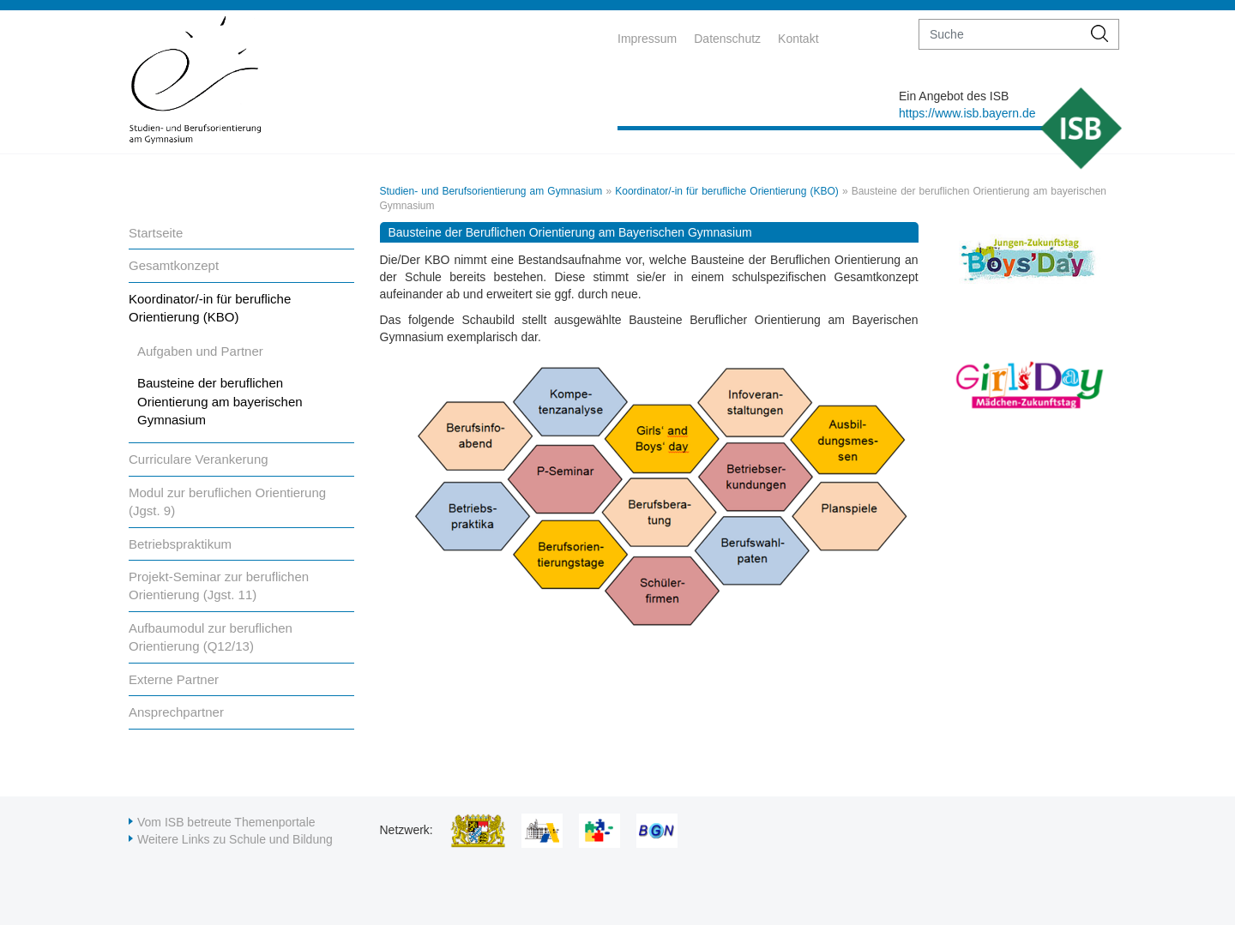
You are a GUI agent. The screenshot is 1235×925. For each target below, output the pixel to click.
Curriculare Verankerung (198, 459)
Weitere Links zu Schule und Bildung (235, 839)
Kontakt (798, 38)
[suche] (1000, 34)
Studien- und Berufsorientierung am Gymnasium (491, 191)
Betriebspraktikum (180, 544)
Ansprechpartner (176, 712)
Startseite (156, 232)
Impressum (647, 38)
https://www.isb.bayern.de (967, 113)
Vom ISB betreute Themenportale (226, 822)
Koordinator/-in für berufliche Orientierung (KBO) (727, 191)
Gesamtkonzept (174, 265)
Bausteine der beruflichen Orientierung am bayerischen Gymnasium (220, 401)
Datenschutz (727, 38)
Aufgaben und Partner (200, 351)
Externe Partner (174, 679)
